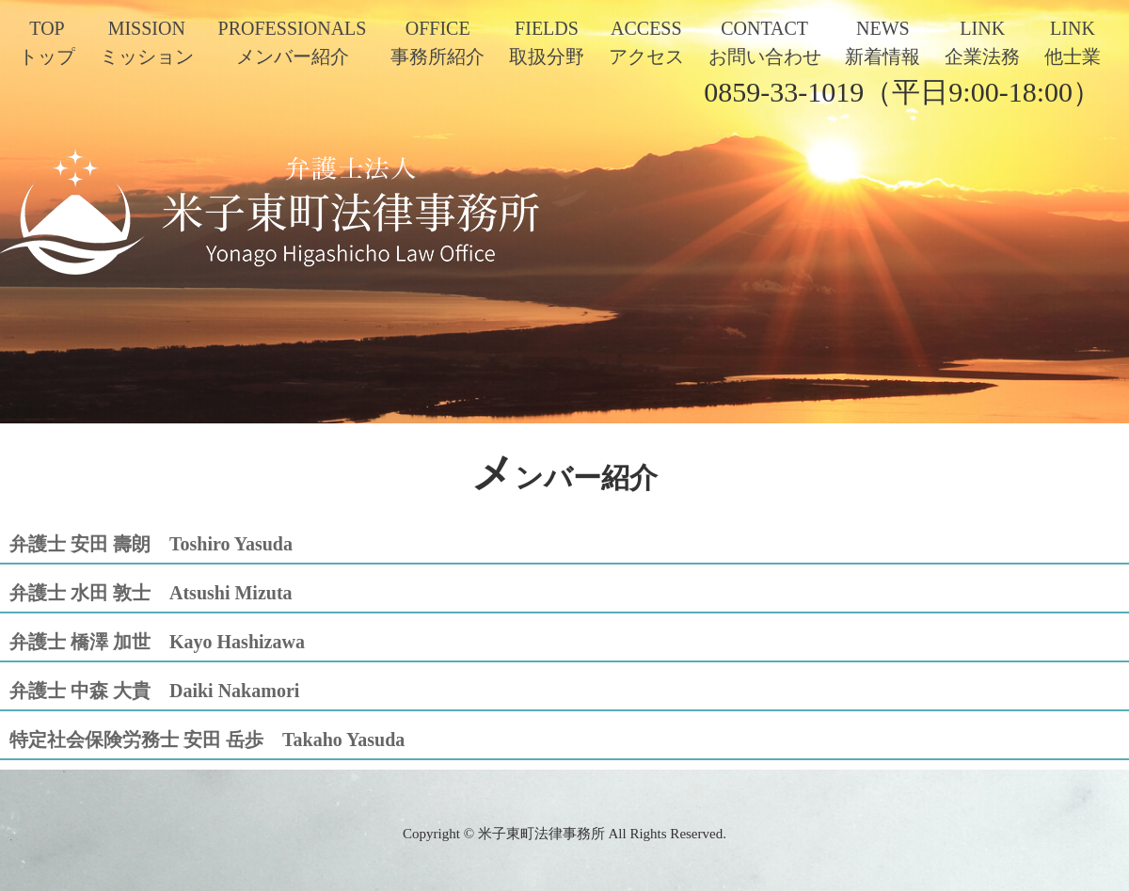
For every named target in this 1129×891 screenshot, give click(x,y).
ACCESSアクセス (646, 42)
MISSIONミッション (147, 42)
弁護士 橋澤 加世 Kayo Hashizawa (157, 641)
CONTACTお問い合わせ (764, 42)
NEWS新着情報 (882, 42)
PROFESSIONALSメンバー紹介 (292, 42)
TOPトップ (47, 42)
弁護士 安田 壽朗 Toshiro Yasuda (151, 543)
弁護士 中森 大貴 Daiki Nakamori (154, 690)
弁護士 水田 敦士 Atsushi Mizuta (151, 592)
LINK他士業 (1072, 42)
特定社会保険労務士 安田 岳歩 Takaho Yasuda (207, 739)
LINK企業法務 (982, 42)
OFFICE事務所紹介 (437, 42)
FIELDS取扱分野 (546, 42)
